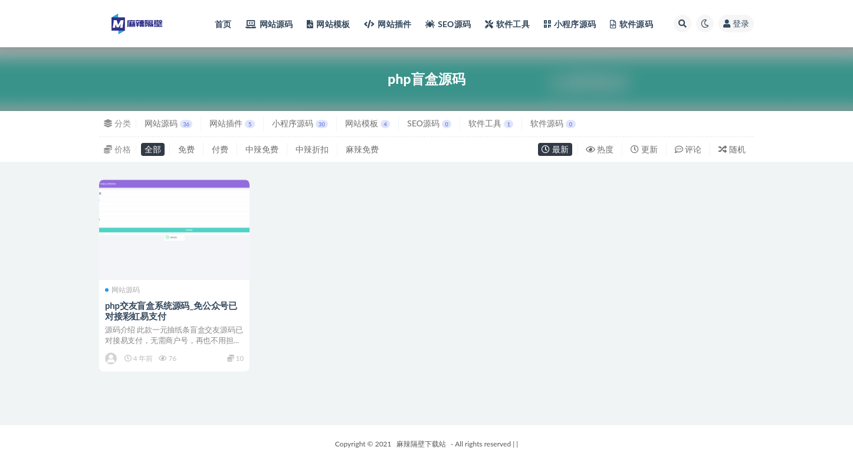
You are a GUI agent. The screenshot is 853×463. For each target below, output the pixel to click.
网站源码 (168, 123)
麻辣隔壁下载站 (421, 443)
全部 (153, 149)
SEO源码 (429, 123)
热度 (600, 149)
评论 (688, 149)
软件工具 (490, 123)
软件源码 (552, 123)
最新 (555, 149)
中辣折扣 (312, 149)
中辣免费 (261, 149)
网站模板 (367, 123)
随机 (732, 149)
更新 (644, 149)
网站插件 (231, 123)
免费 (186, 149)
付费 (220, 149)
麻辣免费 (362, 149)
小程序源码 (300, 123)
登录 (736, 23)
